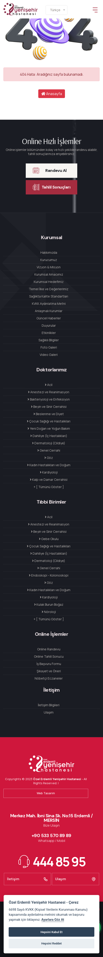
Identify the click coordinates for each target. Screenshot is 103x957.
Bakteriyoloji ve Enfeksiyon (49, 399)
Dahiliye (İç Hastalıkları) (48, 436)
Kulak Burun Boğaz (48, 604)
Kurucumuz (48, 260)
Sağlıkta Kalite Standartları (48, 296)
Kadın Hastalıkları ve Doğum (48, 465)
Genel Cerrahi (48, 450)
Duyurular (49, 325)
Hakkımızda (48, 252)
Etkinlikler (49, 333)
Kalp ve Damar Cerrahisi (48, 479)
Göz (48, 457)
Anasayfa (51, 93)
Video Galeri (49, 354)
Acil (48, 385)
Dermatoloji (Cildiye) (48, 443)
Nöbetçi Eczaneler (49, 678)
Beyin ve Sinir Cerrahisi (49, 406)
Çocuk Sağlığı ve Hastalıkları (48, 421)
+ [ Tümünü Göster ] (48, 487)
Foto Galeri (49, 347)
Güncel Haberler (48, 318)
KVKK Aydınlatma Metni (49, 303)
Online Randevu (48, 649)
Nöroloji (49, 612)
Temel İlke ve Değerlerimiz (48, 289)
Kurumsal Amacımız (48, 274)
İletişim (27, 879)
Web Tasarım (46, 793)
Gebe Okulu (49, 539)
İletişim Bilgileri (48, 705)
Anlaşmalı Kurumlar (48, 311)
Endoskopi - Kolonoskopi (48, 575)
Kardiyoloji (49, 472)
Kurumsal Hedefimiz (49, 281)
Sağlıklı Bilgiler (49, 340)
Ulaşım (49, 712)
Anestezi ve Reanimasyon (48, 392)
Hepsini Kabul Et (51, 932)
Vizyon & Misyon (49, 267)
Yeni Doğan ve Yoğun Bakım (49, 428)
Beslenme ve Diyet (48, 414)
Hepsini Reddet (51, 943)
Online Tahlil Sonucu (49, 656)
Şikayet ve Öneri (49, 671)
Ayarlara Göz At (52, 920)
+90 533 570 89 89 (51, 835)
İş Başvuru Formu (48, 664)
